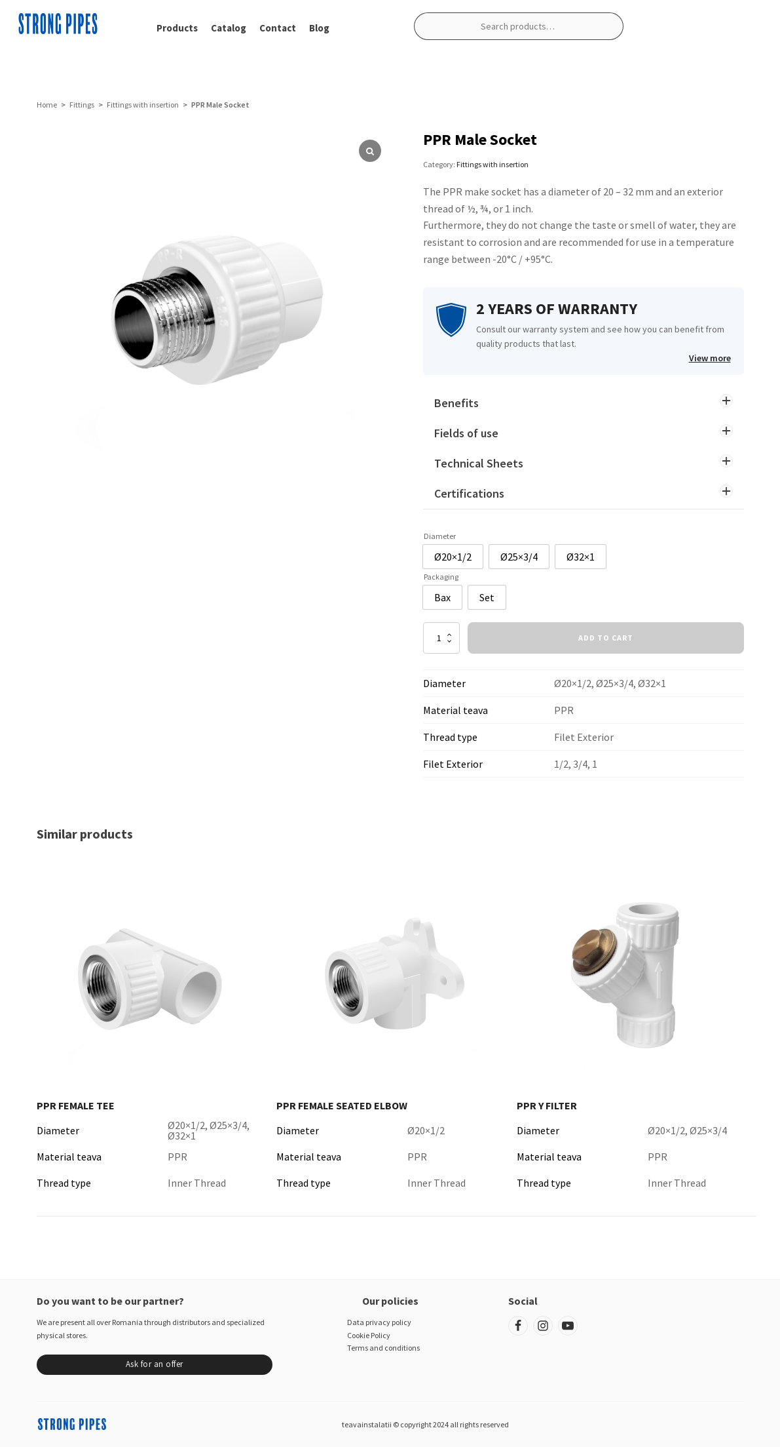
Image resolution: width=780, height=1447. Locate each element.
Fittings (81, 104)
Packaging (441, 577)
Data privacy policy (379, 1322)
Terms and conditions (383, 1348)
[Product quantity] (441, 638)
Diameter (440, 536)
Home (47, 104)
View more (710, 358)
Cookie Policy (368, 1335)
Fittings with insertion (143, 104)
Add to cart (605, 638)
